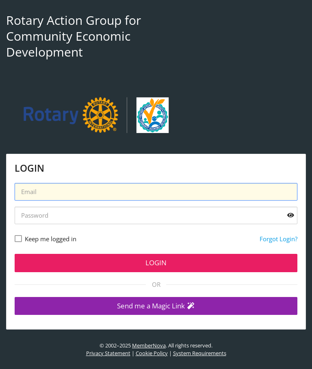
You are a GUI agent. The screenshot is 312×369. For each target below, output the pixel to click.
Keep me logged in (50, 239)
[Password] (156, 215)
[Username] (156, 192)
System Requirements (199, 353)
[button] (156, 306)
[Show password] (291, 215)
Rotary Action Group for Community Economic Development (73, 36)
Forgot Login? (278, 239)
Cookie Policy (152, 353)
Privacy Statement (108, 353)
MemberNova (149, 345)
